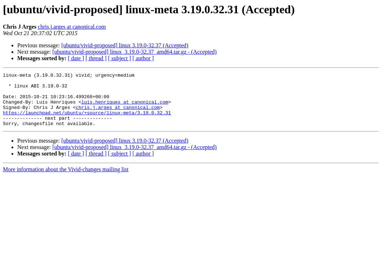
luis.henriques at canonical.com (124, 108)
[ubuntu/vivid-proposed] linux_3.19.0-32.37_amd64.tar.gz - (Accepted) (134, 52)
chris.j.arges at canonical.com (72, 27)
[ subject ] (119, 58)
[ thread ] (96, 58)
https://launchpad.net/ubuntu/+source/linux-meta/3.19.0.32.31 (87, 121)
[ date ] (76, 58)
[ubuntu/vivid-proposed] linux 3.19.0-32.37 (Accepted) (124, 45)
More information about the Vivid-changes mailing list (66, 180)
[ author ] (143, 58)
